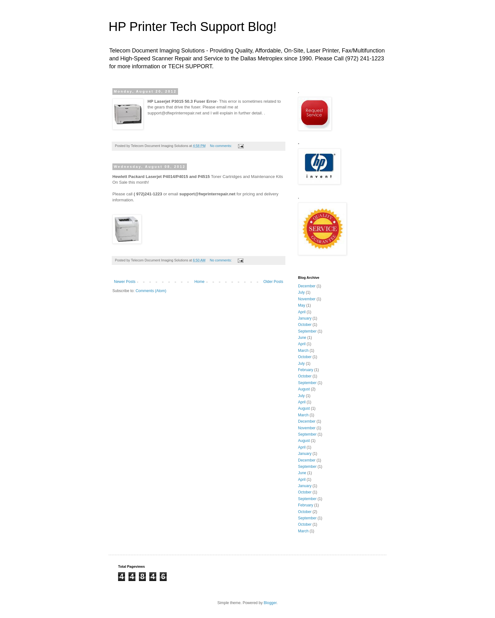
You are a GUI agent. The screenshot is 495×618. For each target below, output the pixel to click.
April (302, 312)
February (305, 370)
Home (199, 281)
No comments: (221, 146)
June (302, 337)
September (307, 331)
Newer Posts (124, 281)
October (305, 324)
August (304, 389)
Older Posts (273, 281)
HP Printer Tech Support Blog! (193, 27)
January (305, 318)
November (306, 299)
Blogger (270, 603)
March (303, 350)
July (301, 292)
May (301, 305)
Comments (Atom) (150, 291)
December (306, 286)
